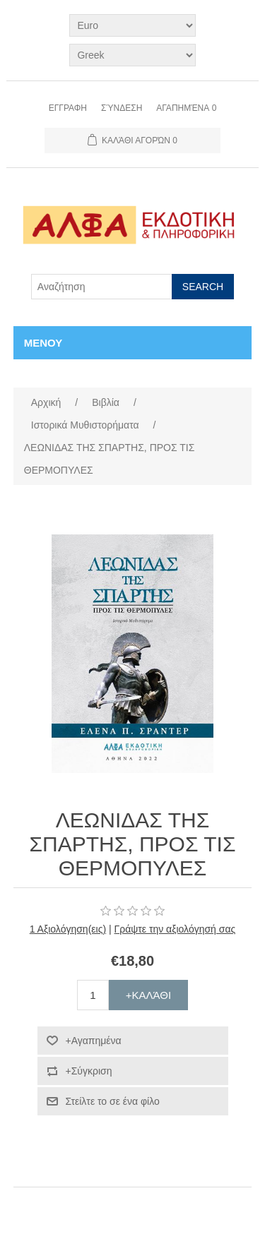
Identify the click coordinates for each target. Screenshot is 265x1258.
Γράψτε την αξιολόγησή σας (175, 929)
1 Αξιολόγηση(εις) (68, 929)
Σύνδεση (121, 108)
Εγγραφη (68, 108)
